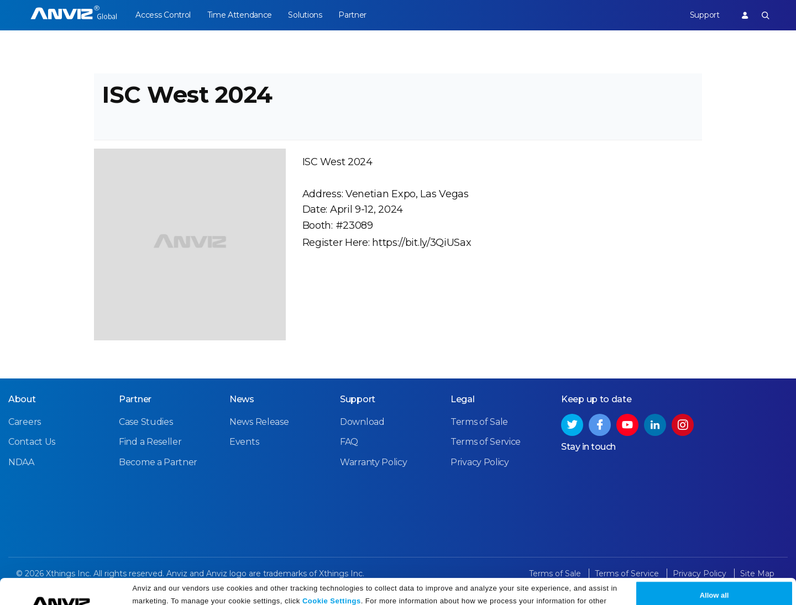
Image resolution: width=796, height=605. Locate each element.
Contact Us (31, 445)
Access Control (163, 15)
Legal (463, 402)
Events (244, 445)
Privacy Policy (223, 592)
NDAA (21, 465)
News (241, 402)
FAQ (349, 445)
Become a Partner (158, 465)
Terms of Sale (479, 425)
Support (704, 15)
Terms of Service (486, 445)
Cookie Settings (331, 579)
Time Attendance (240, 15)
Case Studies (145, 425)
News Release (259, 425)
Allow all (714, 573)
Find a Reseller (150, 445)
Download (362, 425)
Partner (355, 15)
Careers (24, 425)
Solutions (306, 15)
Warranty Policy (373, 465)
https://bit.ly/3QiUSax (421, 245)
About (22, 402)
